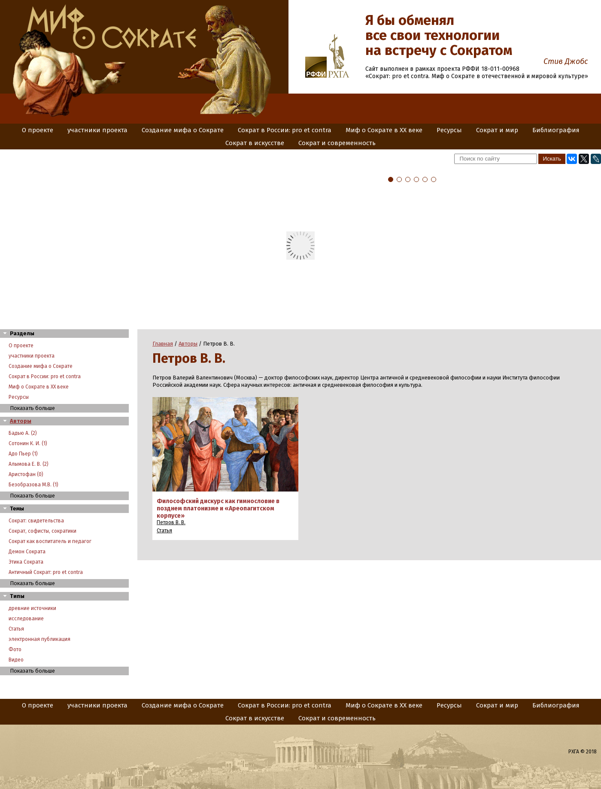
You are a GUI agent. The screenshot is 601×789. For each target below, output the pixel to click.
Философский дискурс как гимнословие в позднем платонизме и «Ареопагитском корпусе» (218, 508)
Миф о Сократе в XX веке (384, 130)
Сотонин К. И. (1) (28, 443)
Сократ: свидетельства (36, 521)
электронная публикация (39, 639)
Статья (16, 629)
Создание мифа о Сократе (183, 130)
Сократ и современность (337, 143)
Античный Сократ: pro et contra (46, 572)
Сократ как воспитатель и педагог (50, 541)
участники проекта (97, 130)
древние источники (32, 608)
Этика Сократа (26, 562)
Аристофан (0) (26, 474)
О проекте (37, 130)
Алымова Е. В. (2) (29, 464)
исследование (26, 619)
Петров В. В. (171, 522)
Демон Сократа (27, 552)
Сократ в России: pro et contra (284, 130)
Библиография (556, 130)
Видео (16, 660)
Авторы (20, 421)
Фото (15, 649)
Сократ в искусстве (254, 143)
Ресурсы (449, 130)
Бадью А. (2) (23, 433)
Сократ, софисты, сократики (42, 531)
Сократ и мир (497, 130)
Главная (162, 343)
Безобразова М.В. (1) (33, 485)
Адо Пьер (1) (23, 454)
